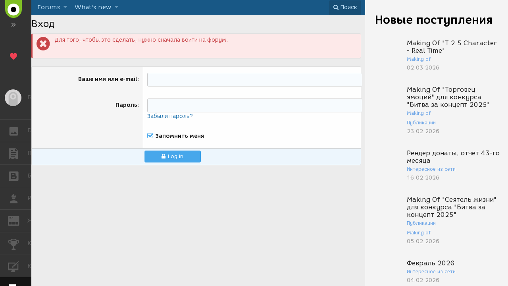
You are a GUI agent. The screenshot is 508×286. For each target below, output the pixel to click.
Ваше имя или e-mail (107, 79)
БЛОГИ (17, 175)
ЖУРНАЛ (17, 220)
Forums (48, 7)
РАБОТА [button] (17, 198)
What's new (93, 7)
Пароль (126, 105)
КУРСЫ (17, 265)
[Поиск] (345, 7)
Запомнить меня (180, 136)
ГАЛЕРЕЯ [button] (17, 131)
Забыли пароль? (170, 116)
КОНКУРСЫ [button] (17, 243)
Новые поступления (434, 20)
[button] (65, 7)
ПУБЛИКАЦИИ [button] (17, 153)
